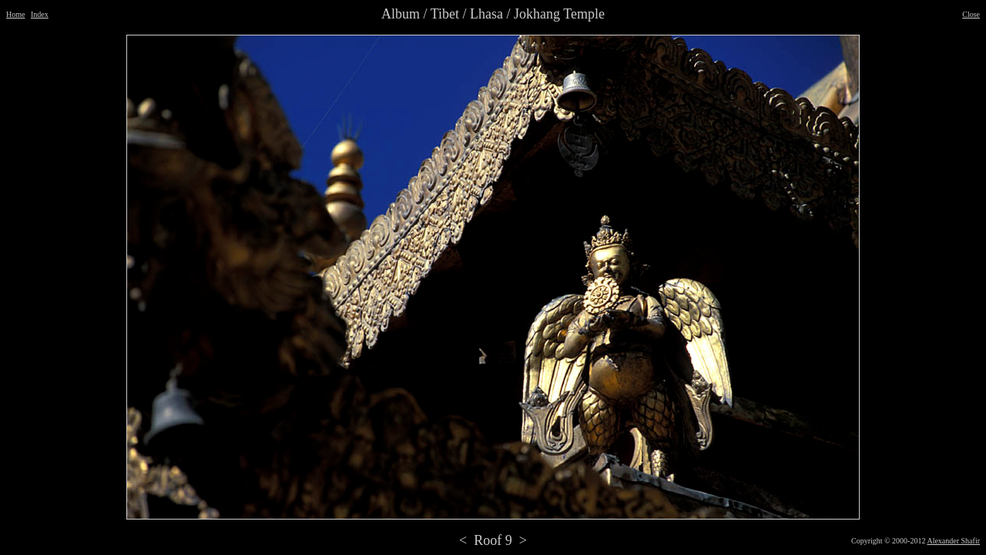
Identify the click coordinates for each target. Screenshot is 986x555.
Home (15, 14)
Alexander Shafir (953, 540)
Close (971, 14)
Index (40, 14)
